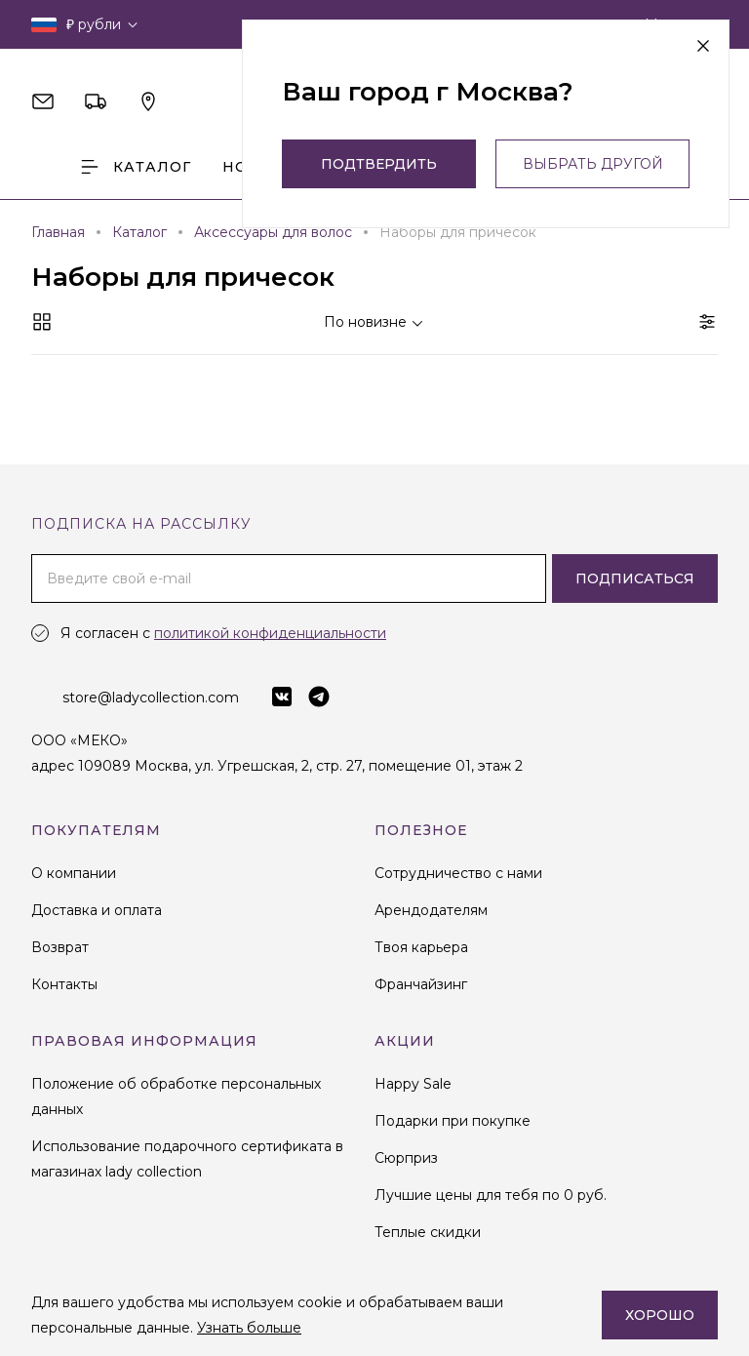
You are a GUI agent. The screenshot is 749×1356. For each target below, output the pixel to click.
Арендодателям (431, 910)
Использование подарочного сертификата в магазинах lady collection (187, 1158)
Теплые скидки (427, 1232)
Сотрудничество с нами (458, 873)
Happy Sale (413, 1084)
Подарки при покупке (452, 1121)
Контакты (64, 984)
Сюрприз (406, 1158)
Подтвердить (379, 164)
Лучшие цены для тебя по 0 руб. (490, 1195)
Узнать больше (249, 1327)
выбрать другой (593, 164)
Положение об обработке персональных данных (176, 1096)
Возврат (60, 947)
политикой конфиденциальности (270, 633)
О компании (73, 873)
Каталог (134, 167)
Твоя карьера (421, 947)
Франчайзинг (420, 984)
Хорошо (659, 1315)
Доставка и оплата (96, 910)
